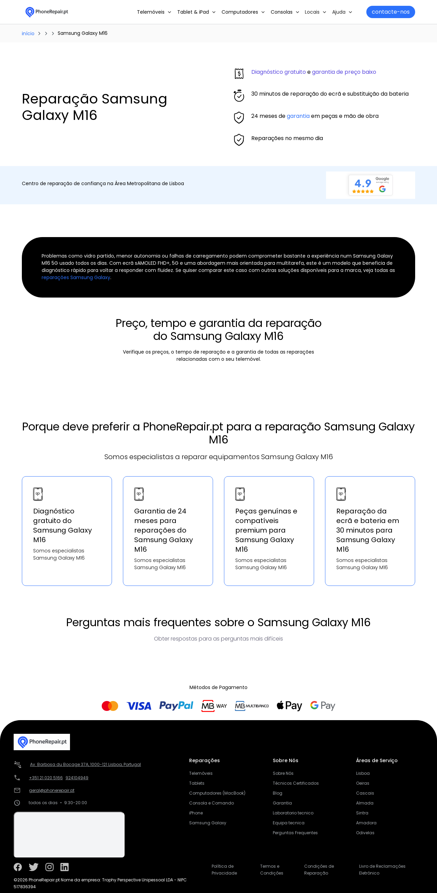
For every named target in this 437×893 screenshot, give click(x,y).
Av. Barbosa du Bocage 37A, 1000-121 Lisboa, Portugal (85, 764)
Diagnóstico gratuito (278, 72)
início (28, 33)
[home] (46, 12)
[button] (154, 12)
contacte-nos (391, 12)
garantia (298, 116)
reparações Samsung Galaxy (76, 277)
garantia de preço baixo (344, 72)
